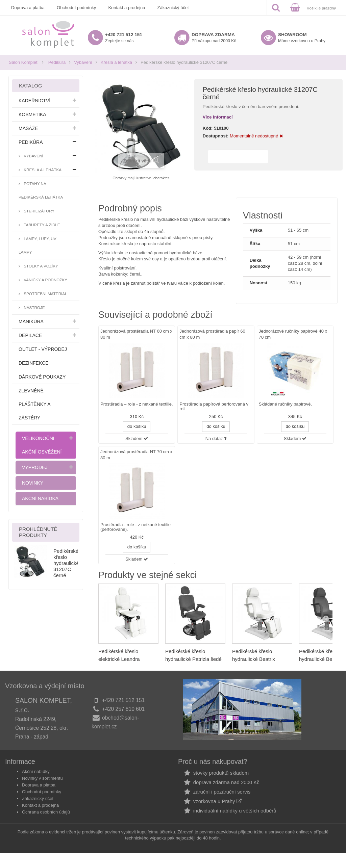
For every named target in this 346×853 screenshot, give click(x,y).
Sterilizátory (38, 211)
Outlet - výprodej (43, 349)
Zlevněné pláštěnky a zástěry (35, 404)
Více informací (218, 117)
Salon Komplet (23, 62)
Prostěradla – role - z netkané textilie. (136, 404)
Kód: (208, 128)
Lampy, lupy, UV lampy (37, 245)
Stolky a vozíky (40, 266)
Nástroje (34, 307)
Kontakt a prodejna (126, 7)
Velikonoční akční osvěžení (41, 445)
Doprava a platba (28, 7)
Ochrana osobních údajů (46, 812)
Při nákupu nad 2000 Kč (214, 37)
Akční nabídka (40, 498)
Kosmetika (32, 114)
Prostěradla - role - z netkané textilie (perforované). (135, 527)
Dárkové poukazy (42, 377)
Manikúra (31, 321)
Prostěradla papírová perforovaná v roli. (213, 406)
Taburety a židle (41, 225)
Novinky (32, 483)
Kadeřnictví (34, 100)
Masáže (28, 128)
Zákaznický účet (173, 7)
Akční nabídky (36, 771)
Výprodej (34, 467)
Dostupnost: (216, 135)
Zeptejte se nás (123, 37)
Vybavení (83, 62)
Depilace (30, 335)
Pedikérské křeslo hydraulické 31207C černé (66, 563)
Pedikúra (57, 62)
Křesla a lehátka (116, 62)
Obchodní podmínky (76, 7)
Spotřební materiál (45, 293)
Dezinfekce (34, 363)
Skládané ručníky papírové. (285, 404)
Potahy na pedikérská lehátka (41, 190)
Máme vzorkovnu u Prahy (301, 37)
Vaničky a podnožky (45, 280)
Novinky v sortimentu (42, 778)
